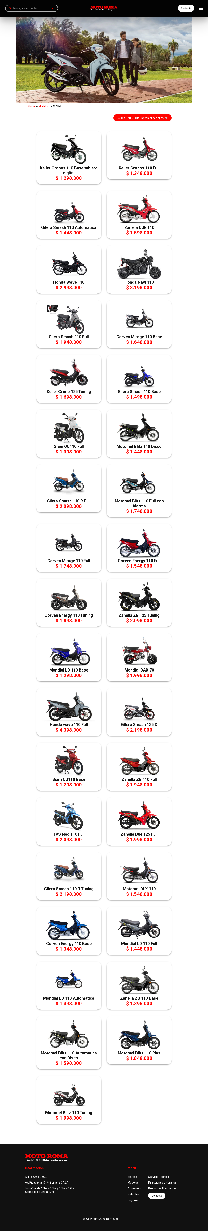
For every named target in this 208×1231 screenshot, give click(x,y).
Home (31, 106)
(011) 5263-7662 (36, 1176)
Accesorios (135, 1188)
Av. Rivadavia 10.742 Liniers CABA (46, 1182)
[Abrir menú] (201, 8)
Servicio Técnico (158, 1176)
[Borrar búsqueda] (52, 8)
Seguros (133, 1200)
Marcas (132, 1176)
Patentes (133, 1194)
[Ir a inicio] (104, 8)
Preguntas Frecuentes (162, 1188)
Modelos (44, 106)
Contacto (186, 8)
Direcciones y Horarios (162, 1182)
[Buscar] (10, 8)
